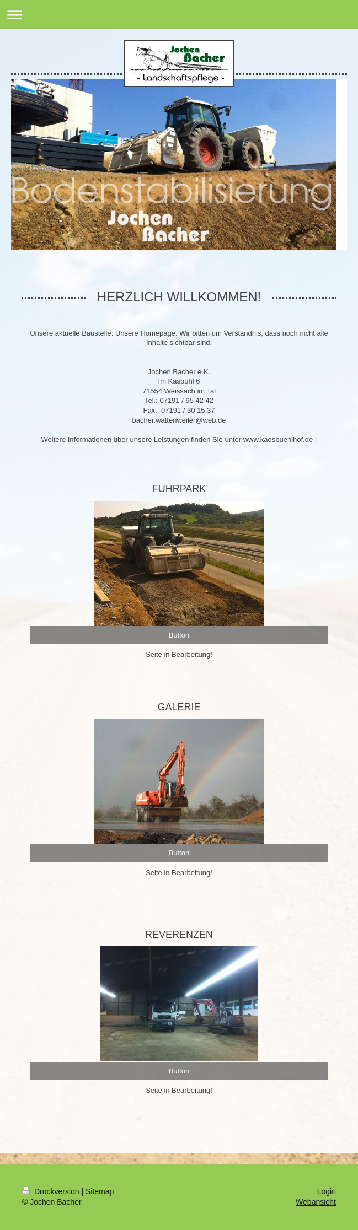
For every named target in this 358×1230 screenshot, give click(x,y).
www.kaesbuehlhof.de (278, 439)
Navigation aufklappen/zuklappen (179, 14)
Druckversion (51, 1191)
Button (179, 635)
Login (326, 1191)
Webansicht (316, 1201)
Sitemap (100, 1191)
